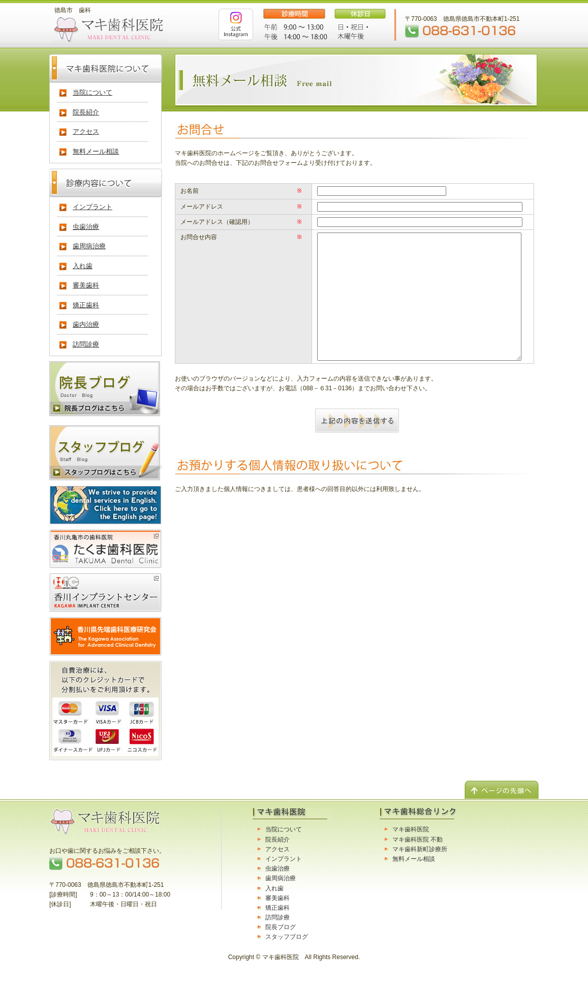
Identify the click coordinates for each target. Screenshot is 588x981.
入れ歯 (82, 266)
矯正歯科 (86, 305)
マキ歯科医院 (410, 829)
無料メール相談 (96, 151)
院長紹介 (86, 112)
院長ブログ (280, 927)
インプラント (92, 207)
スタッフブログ (286, 936)
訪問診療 (86, 344)
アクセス (86, 131)
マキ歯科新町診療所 (419, 849)
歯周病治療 (89, 246)
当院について (92, 92)
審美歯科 (86, 285)
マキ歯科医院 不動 (417, 839)
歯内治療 (86, 324)
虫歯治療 (86, 226)
